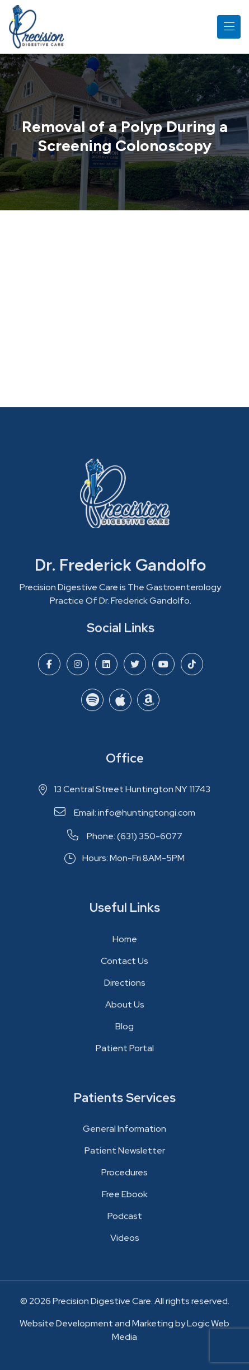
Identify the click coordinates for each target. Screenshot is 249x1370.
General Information (124, 1133)
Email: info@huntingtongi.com (124, 817)
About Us (124, 1008)
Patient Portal (125, 1052)
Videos (124, 1242)
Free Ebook (125, 1198)
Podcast (124, 1220)
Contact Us (124, 965)
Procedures (124, 1177)
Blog (124, 1030)
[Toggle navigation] (229, 27)
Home (124, 943)
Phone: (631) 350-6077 (124, 840)
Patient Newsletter (124, 1155)
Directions (124, 986)
